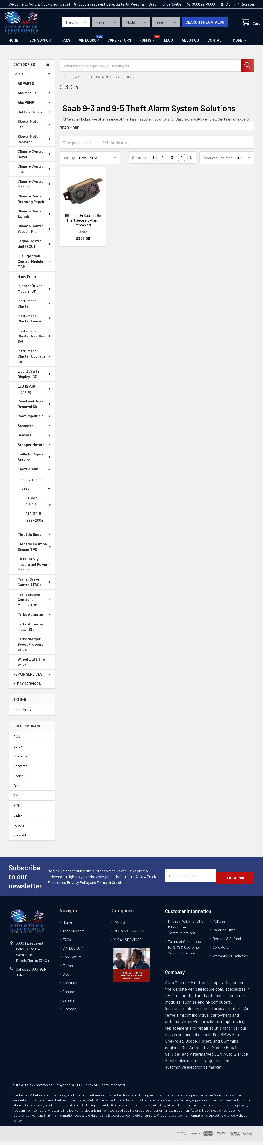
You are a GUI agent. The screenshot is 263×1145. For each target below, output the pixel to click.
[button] (131, 970)
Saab (36, 492)
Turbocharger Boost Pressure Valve (31, 648)
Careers (68, 1004)
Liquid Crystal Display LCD (34, 378)
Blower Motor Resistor (34, 143)
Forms (147, 44)
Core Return (119, 44)
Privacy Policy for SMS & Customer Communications (186, 931)
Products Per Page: (218, 162)
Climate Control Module (34, 188)
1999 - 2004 (34, 524)
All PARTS (26, 88)
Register (247, 4)
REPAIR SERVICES (32, 678)
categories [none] (24, 68)
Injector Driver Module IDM (34, 293)
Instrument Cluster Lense (34, 323)
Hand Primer (28, 280)
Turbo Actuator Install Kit (30, 631)
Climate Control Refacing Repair (35, 203)
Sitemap (69, 1013)
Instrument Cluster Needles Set (34, 340)
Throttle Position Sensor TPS (34, 551)
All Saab (31, 502)
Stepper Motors (34, 449)
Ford (17, 790)
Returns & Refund (227, 943)
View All (19, 839)
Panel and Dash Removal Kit (34, 408)
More (240, 44)
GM (15, 799)
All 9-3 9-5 (33, 518)
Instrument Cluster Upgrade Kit (34, 360)
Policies (219, 925)
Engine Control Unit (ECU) (34, 248)
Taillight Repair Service (34, 461)
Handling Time (224, 934)
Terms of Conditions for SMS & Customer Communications (184, 951)
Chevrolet (21, 760)
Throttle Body (34, 539)
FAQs (66, 44)
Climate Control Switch (34, 218)
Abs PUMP (34, 107)
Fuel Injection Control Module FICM (35, 265)
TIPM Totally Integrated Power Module (35, 568)
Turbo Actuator (34, 619)
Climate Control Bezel (34, 158)
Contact (216, 44)
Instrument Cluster (34, 308)
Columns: (140, 161)
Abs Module (34, 97)
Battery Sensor (34, 116)
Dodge (18, 780)
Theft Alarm (34, 473)
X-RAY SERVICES (27, 688)
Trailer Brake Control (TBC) (34, 586)
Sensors (34, 439)
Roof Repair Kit (34, 420)
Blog (168, 44)
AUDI (17, 740)
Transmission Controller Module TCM (35, 604)
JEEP (18, 819)
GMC (16, 809)
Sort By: (69, 162)
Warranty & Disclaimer (230, 960)
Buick (17, 750)
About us (190, 44)
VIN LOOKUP (89, 44)
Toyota (19, 829)
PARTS (32, 78)
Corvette (20, 770)
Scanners (34, 430)
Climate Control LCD (34, 173)
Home (13, 44)
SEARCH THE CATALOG (199, 25)
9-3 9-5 (38, 509)
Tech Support (40, 44)
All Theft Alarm (33, 484)
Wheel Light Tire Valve (31, 666)
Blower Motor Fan (34, 128)
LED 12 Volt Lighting (34, 393)
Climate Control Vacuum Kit (34, 233)
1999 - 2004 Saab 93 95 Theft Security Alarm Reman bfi (83, 224)
